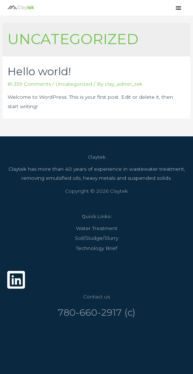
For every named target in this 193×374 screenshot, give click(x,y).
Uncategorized (74, 84)
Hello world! (39, 71)
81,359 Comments (29, 84)
